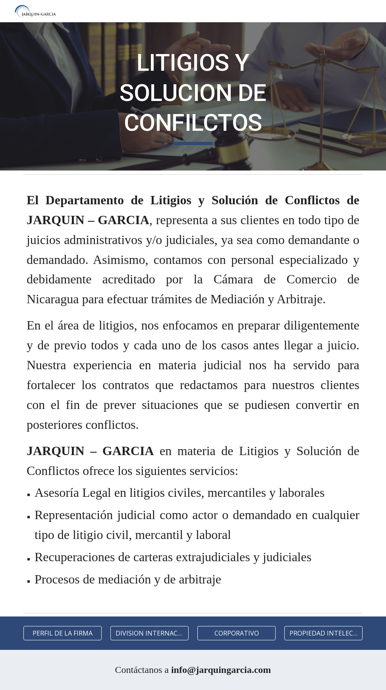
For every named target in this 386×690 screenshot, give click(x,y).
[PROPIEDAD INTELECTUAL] (323, 633)
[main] (193, 96)
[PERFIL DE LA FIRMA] (62, 633)
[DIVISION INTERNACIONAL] (149, 633)
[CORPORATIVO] (236, 633)
